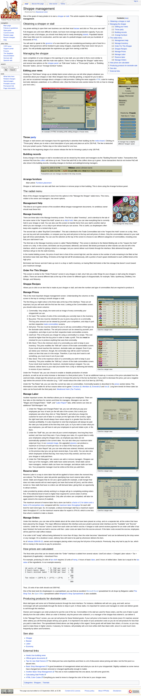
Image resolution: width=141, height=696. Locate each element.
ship (66, 220)
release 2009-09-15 (35, 541)
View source (53, 4)
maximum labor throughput (69, 505)
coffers (42, 160)
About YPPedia (103, 691)
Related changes (9, 79)
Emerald (95, 387)
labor (93, 560)
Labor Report (61, 403)
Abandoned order (41, 12)
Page (26, 4)
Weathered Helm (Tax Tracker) (69, 389)
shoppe (61, 16)
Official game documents (35, 658)
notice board (100, 141)
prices (117, 384)
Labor (28, 644)
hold (71, 220)
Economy (29, 646)
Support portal (8, 48)
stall (67, 16)
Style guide (7, 30)
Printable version (9, 83)
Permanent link (8, 86)
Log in (136, 1)
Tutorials (46, 683)
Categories (28, 683)
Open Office (39, 594)
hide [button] (126, 18)
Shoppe (29, 638)
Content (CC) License (72, 691)
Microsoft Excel (92, 591)
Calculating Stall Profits (35, 675)
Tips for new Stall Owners (36, 661)
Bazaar (29, 641)
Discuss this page (38, 4)
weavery (73, 443)
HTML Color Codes (33, 677)
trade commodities (51, 324)
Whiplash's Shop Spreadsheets (71, 594)
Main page (7, 25)
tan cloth (54, 560)
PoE (35, 40)
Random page (8, 35)
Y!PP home (7, 46)
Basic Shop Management (36, 666)
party (33, 137)
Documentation (8, 56)
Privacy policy (89, 691)
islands (85, 34)
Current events (8, 33)
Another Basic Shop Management (39, 672)
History (63, 4)
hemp (75, 560)
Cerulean (75, 387)
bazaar (76, 28)
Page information (9, 88)
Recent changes (9, 37)
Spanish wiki (7, 60)
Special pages (8, 81)
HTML (98, 79)
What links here (8, 76)
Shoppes (37, 683)
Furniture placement (43, 183)
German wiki (7, 58)
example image (52, 443)
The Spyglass (8, 53)
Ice (106, 387)
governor (49, 43)
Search (3, 64)
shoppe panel (53, 63)
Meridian (85, 387)
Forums (6, 51)
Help (5, 40)
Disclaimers (117, 691)
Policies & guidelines (10, 28)
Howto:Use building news (36, 655)
